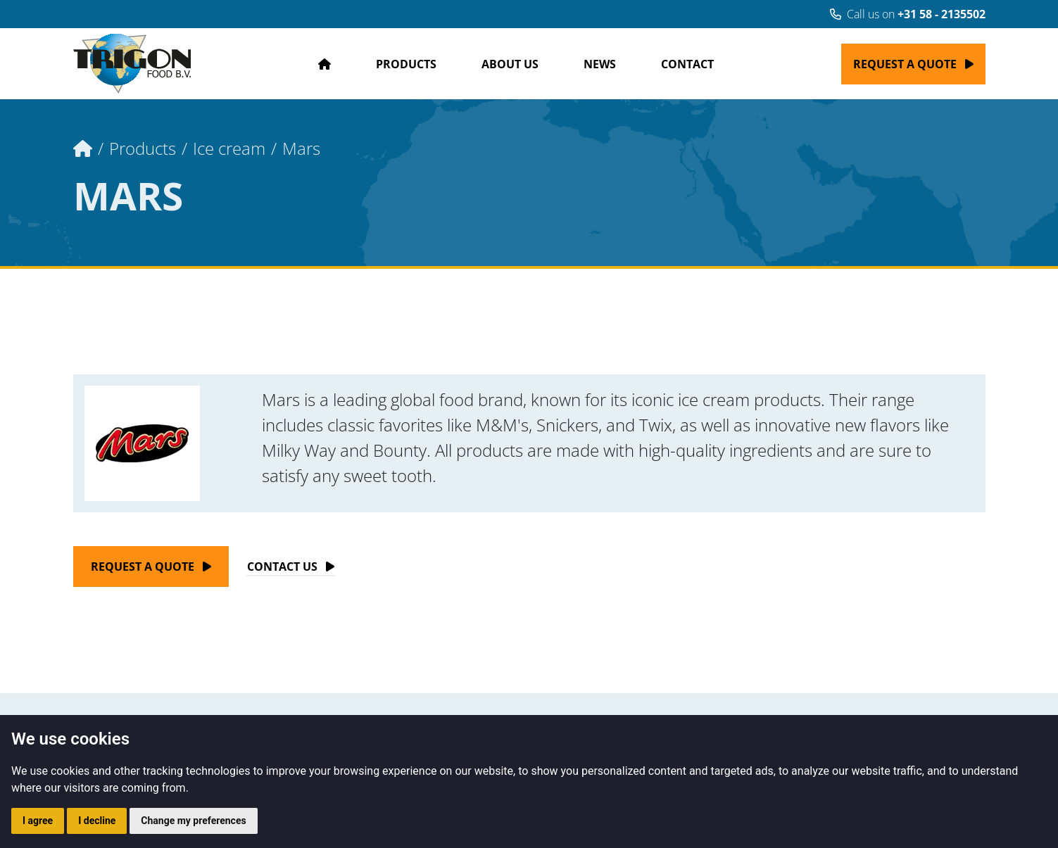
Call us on (907, 14)
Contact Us (282, 566)
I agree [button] (38, 820)
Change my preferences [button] (193, 820)
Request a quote (905, 64)
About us (510, 64)
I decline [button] (96, 820)
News (600, 64)
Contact (687, 64)
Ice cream (229, 148)
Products (406, 64)
